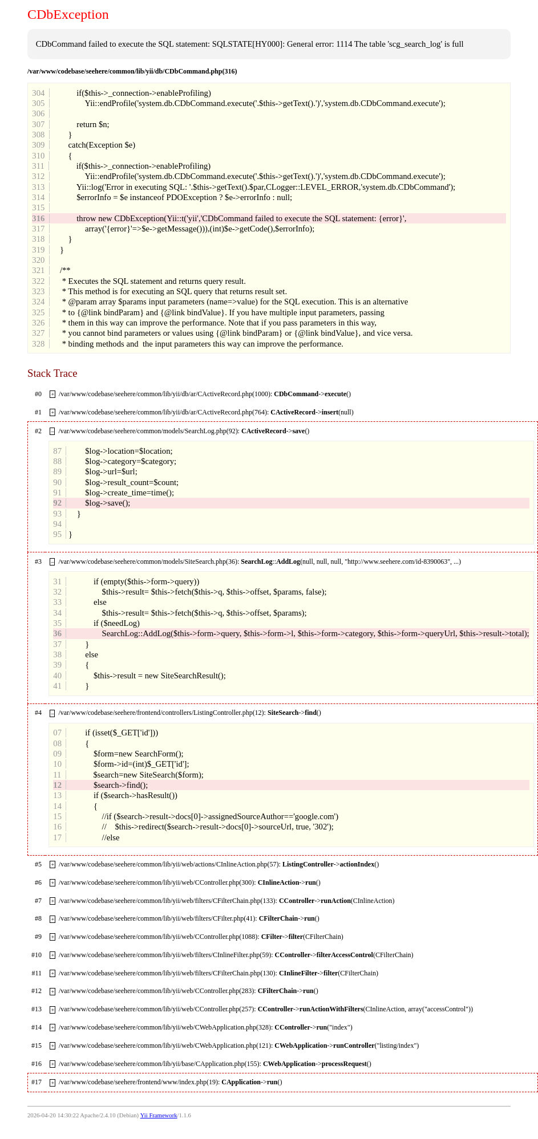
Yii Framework (158, 1115)
